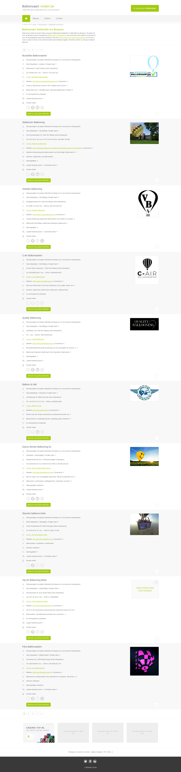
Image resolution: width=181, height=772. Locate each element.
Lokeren (42, 64)
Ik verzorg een (145, 8)
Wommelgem (39, 455)
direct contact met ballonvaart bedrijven (72, 37)
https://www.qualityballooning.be (43, 343)
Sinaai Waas (43, 588)
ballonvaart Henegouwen (57, 35)
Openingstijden (32, 161)
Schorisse (42, 393)
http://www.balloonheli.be (40, 410)
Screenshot (63, 81)
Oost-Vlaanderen (32, 64)
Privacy (95, 767)
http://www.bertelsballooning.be (42, 472)
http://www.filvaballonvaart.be (42, 672)
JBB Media (88, 767)
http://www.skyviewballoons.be (42, 539)
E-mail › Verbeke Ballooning (35, 210)
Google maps (51, 64)
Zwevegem (43, 522)
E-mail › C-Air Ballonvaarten (35, 277)
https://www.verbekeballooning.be (43, 214)
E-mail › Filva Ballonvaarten (35, 668)
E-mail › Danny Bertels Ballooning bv (38, 468)
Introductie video (51, 165)
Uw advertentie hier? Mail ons (73, 732)
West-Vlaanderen (32, 522)
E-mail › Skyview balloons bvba (36, 535)
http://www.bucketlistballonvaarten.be (44, 81)
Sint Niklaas (43, 131)
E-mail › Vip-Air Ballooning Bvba (37, 601)
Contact (59, 18)
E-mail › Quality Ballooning (35, 339)
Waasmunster (43, 655)
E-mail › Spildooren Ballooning (36, 144)
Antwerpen (29, 455)
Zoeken (47, 18)
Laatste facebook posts (35, 98)
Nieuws (36, 18)
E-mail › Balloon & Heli (33, 406)
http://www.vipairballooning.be (42, 606)
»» (41, 50)
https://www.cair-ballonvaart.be (42, 281)
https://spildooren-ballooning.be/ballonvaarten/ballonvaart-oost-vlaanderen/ (57, 148)
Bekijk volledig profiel (38, 114)
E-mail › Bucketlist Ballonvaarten (37, 77)
